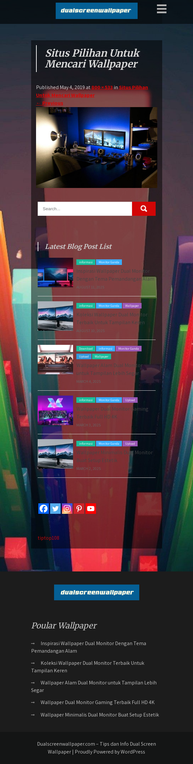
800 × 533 (102, 87)
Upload (84, 356)
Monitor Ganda (109, 262)
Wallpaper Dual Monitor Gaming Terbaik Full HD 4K (98, 702)
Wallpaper (132, 306)
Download (86, 348)
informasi (86, 262)
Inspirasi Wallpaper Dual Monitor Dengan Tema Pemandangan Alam (88, 647)
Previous (49, 103)
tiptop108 (48, 537)
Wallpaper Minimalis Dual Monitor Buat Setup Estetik (100, 714)
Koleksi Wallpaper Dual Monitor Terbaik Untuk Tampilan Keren (87, 667)
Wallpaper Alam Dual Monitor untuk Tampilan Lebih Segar (94, 686)
